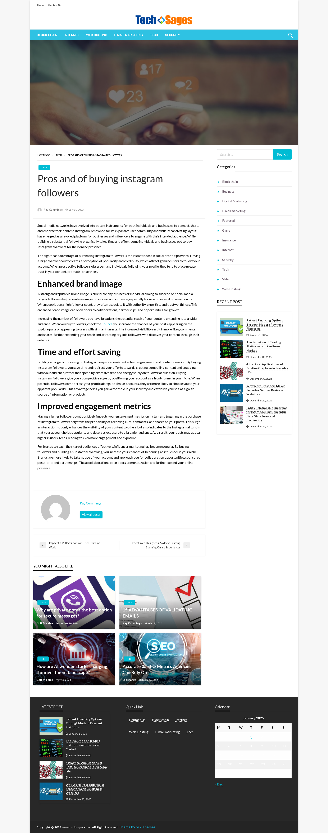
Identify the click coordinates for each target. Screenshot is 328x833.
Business (228, 191)
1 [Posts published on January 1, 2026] (251, 737)
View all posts (91, 514)
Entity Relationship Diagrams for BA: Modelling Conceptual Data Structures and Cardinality (266, 414)
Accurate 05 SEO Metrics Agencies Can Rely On (157, 669)
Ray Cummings (53, 209)
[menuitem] (47, 35)
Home (40, 4)
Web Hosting (96, 35)
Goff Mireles (45, 623)
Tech (154, 35)
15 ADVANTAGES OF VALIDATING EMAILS (157, 612)
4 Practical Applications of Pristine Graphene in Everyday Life (267, 368)
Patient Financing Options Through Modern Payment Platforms (264, 324)
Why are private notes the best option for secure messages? (74, 612)
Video (226, 279)
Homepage (43, 155)
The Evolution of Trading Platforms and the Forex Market (263, 346)
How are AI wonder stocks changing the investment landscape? (71, 669)
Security (172, 35)
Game (226, 230)
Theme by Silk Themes (137, 827)
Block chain (47, 35)
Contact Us (54, 4)
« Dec (219, 784)
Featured (228, 220)
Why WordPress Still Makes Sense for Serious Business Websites (265, 390)
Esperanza (130, 679)
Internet (71, 35)
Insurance (229, 240)
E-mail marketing (128, 35)
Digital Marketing (234, 201)
